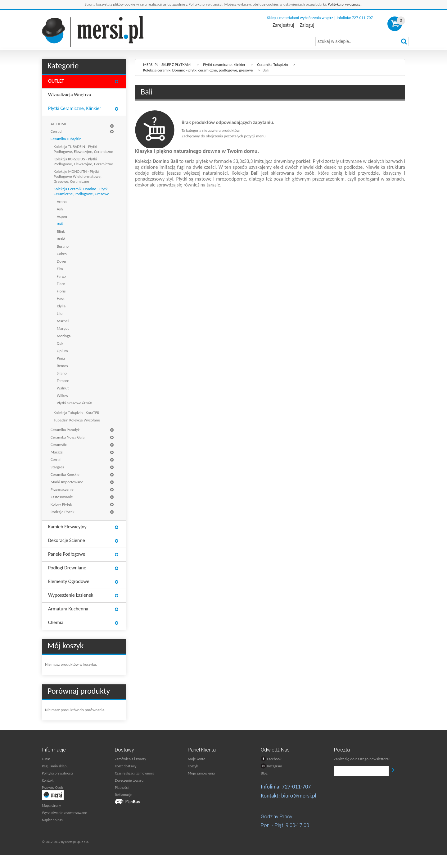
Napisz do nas (52, 820)
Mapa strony (51, 805)
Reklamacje (123, 795)
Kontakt (48, 780)
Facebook (271, 758)
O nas (46, 759)
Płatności (122, 787)
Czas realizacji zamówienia (134, 773)
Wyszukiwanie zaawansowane (64, 813)
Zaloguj (307, 25)
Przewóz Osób (52, 787)
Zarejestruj (283, 25)
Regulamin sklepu (55, 766)
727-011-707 (296, 786)
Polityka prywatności (345, 4)
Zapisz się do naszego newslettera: (362, 758)
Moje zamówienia (201, 773)
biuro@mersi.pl (298, 795)
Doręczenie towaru (129, 780)
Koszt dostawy (125, 766)
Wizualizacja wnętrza (69, 95)
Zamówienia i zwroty (130, 759)
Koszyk (193, 766)
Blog (264, 773)
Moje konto (196, 759)
